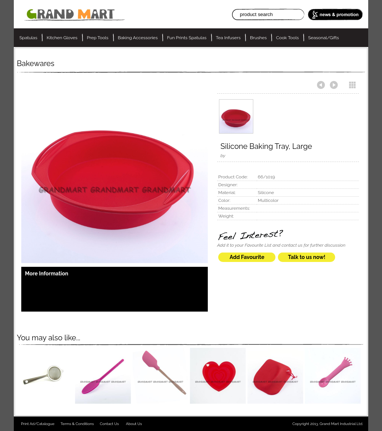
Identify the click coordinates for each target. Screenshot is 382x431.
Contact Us (109, 424)
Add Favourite (246, 257)
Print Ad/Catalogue (37, 424)
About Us (134, 424)
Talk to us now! (306, 257)
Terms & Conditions (77, 424)
